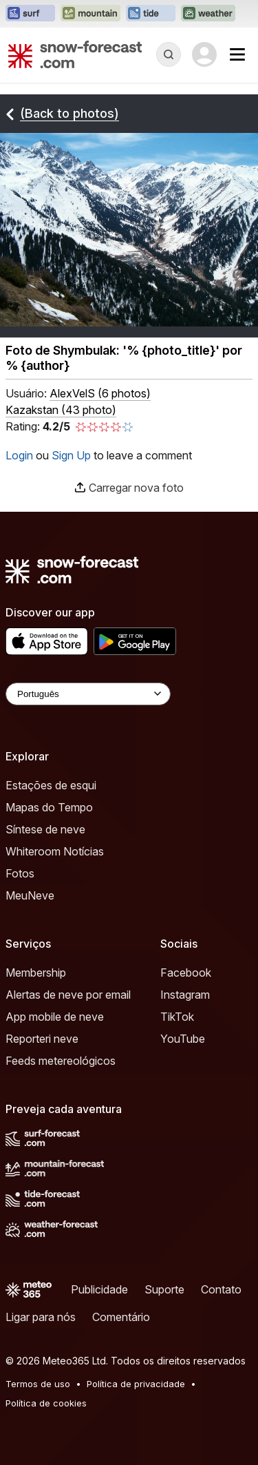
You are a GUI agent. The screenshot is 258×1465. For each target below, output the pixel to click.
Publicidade (99, 1289)
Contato (221, 1289)
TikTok (177, 1017)
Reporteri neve (42, 1039)
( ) (100, 393)
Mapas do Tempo (49, 807)
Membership (36, 972)
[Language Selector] (88, 694)
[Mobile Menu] (237, 54)
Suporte (164, 1289)
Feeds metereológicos (61, 1061)
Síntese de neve (45, 829)
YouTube (182, 1039)
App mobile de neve (55, 1017)
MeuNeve (30, 895)
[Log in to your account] (204, 54)
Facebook (185, 972)
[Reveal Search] (168, 54)
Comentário (121, 1317)
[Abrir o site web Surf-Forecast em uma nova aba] (30, 14)
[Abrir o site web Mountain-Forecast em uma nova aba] (90, 14)
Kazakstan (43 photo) (61, 410)
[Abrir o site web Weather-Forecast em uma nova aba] (208, 14)
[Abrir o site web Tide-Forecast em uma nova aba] (150, 14)
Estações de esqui (51, 785)
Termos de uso (38, 1383)
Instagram (185, 994)
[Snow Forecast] (75, 54)
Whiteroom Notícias (55, 851)
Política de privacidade (136, 1383)
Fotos (20, 873)
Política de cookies (46, 1403)
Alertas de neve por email (68, 994)
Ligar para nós (41, 1317)
